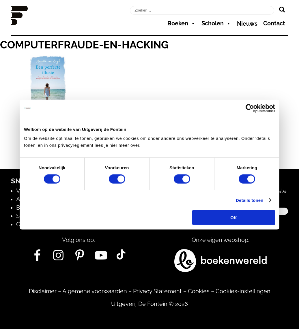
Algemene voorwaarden (94, 291)
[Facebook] (37, 257)
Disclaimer (43, 291)
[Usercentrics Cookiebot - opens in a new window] (250, 108)
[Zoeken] (282, 9)
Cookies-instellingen (243, 291)
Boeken (181, 23)
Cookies (199, 291)
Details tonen (249, 200)
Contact (274, 23)
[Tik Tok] (121, 257)
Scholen (216, 23)
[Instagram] (58, 257)
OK (233, 217)
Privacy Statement (157, 291)
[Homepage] (19, 22)
